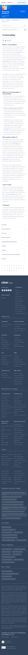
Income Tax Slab (18, 396)
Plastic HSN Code (18, 379)
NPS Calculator (18, 466)
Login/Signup (22, 2)
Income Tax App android (20, 324)
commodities (6, 61)
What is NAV (4, 444)
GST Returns (4, 398)
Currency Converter (6, 479)
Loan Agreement (18, 432)
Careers (17, 294)
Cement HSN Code (19, 375)
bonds (8, 125)
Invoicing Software (18, 362)
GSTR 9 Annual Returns (7, 406)
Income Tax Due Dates (19, 415)
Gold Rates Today (6, 477)
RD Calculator (4, 473)
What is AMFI (4, 442)
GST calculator (5, 464)
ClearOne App (17, 366)
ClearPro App (4, 364)
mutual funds (11, 194)
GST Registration (5, 396)
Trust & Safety (18, 311)
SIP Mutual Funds (5, 434)
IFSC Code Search (18, 458)
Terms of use (14, 637)
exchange (15, 143)
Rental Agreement (18, 442)
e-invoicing (4, 346)
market (19, 52)
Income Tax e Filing (6, 324)
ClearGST (16, 338)
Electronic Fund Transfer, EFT (9, 29)
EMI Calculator (5, 456)
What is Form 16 (18, 400)
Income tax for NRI (18, 330)
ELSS (2, 432)
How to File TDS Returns (20, 405)
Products (10, 2)
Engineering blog (19, 300)
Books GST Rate (18, 383)
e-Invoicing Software (19, 342)
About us (17, 290)
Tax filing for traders (6, 377)
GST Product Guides (20, 309)
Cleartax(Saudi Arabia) (21, 313)
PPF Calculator (17, 454)
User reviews (18, 298)
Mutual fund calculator (7, 458)
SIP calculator (4, 462)
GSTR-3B (3, 417)
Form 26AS (16, 398)
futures (21, 190)
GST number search (19, 456)
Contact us (18, 292)
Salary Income (17, 403)
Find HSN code (17, 471)
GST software (4, 342)
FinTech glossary (19, 305)
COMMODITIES (15, 20)
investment (7, 129)
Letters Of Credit (18, 444)
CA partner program (6, 355)
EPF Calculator (17, 479)
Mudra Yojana (17, 428)
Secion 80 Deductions (19, 328)
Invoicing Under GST (6, 412)
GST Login (4, 340)
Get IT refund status (19, 475)
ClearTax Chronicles (20, 307)
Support (3, 297)
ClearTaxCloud (5, 362)
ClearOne (16, 357)
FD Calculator (4, 475)
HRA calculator (5, 471)
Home (3, 20)
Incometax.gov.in (18, 409)
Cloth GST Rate (18, 381)
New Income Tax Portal (19, 407)
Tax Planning (4, 326)
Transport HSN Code (19, 377)
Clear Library (18, 303)
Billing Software (18, 359)
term (6, 74)
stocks (12, 121)
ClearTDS (16, 344)
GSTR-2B (3, 414)
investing (4, 159)
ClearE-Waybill (17, 340)
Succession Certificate (19, 434)
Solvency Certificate (19, 436)
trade (13, 166)
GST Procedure (5, 400)
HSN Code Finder (18, 373)
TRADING (8, 20)
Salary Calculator (18, 477)
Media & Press (18, 296)
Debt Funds (4, 438)
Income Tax (17, 326)
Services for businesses (20, 364)
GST (2, 338)
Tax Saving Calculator (19, 473)
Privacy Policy (5, 637)
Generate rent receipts (20, 460)
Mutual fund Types (5, 430)
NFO (2, 440)
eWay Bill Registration (19, 346)
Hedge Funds (4, 436)
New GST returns (5, 344)
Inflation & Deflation (19, 430)
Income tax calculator (6, 454)
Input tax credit (5, 348)
